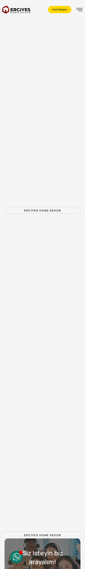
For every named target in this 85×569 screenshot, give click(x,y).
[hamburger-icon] (79, 10)
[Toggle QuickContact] (16, 557)
